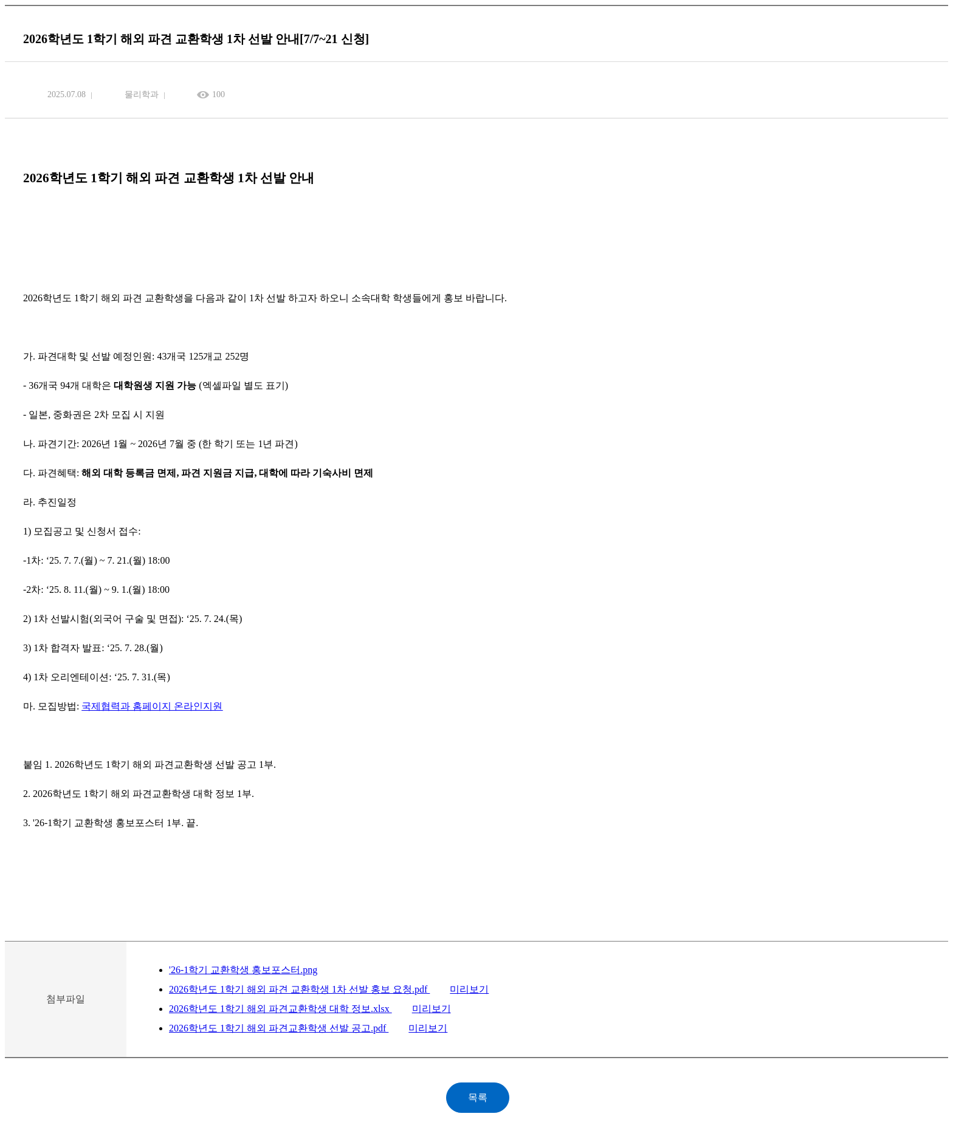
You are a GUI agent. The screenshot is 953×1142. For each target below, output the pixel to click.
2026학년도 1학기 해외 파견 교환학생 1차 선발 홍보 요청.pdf (299, 989)
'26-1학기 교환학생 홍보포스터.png (243, 970)
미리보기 (469, 989)
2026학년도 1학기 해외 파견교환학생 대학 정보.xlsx (280, 1009)
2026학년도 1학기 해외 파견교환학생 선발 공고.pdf (278, 1028)
